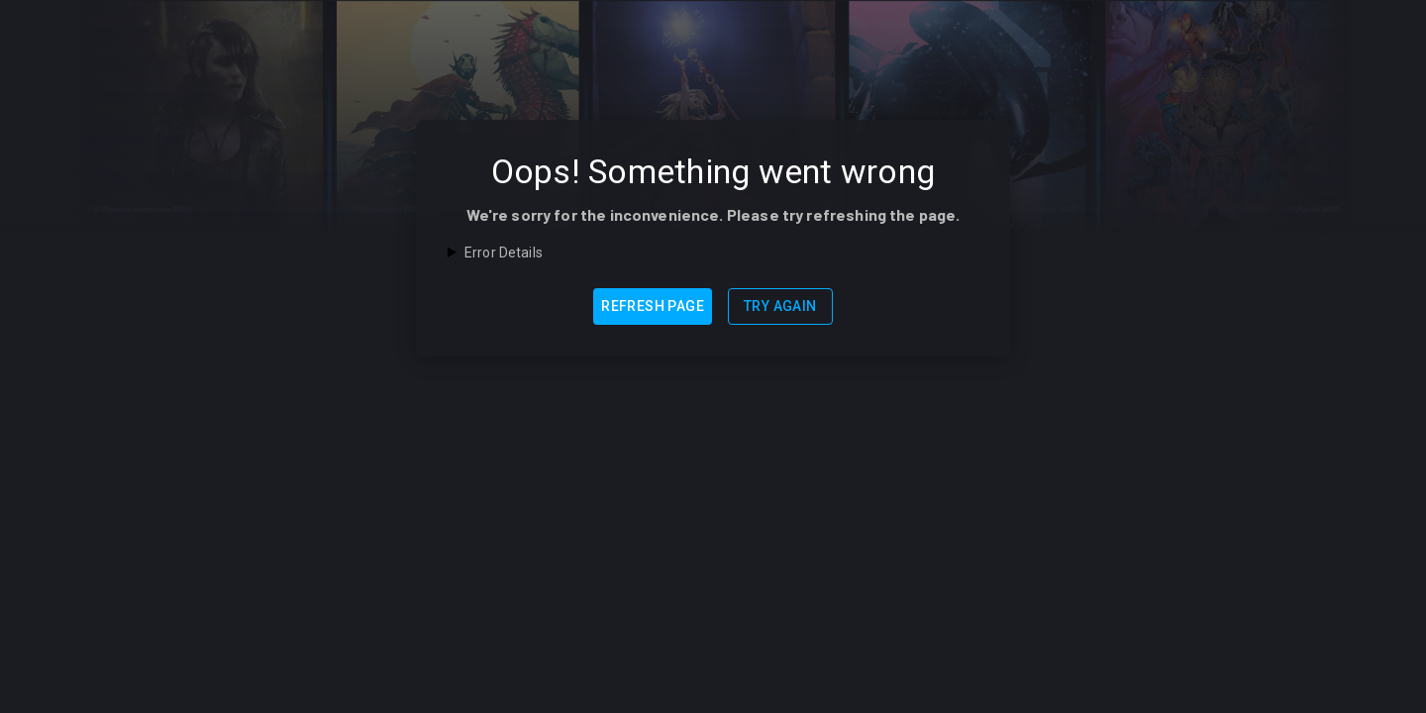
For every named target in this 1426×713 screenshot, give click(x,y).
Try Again (780, 306)
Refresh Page (652, 306)
